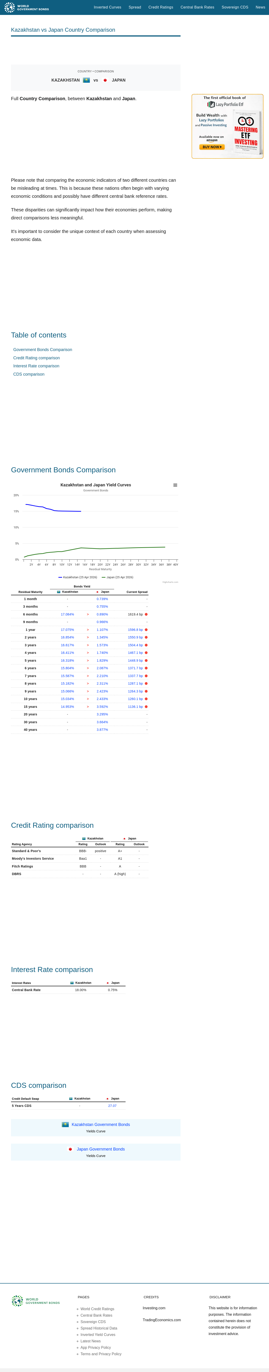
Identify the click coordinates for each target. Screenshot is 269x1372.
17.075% (67, 630)
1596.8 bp (136, 630)
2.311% (102, 683)
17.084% (67, 614)
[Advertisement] (95, 50)
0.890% (102, 614)
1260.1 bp (136, 699)
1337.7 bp (136, 676)
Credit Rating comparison (36, 358)
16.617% (67, 645)
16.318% (67, 660)
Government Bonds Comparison (42, 349)
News (260, 7)
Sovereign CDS (235, 7)
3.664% (102, 722)
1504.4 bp (136, 645)
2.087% (102, 668)
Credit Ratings (160, 7)
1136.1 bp (136, 707)
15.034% (67, 699)
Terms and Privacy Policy (101, 1354)
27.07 (112, 1106)
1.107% (102, 630)
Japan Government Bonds (101, 1149)
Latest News (91, 1341)
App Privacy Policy (96, 1347)
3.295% (102, 714)
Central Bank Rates (197, 7)
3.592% (102, 707)
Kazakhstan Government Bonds (101, 1124)
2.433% (102, 699)
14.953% (67, 707)
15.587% (67, 676)
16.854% (67, 637)
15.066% (67, 691)
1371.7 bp (136, 668)
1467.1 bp (136, 653)
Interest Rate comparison (36, 366)
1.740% (102, 653)
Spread (135, 7)
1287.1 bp (136, 683)
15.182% (67, 683)
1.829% (102, 660)
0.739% (102, 599)
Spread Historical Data (99, 1328)
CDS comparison (28, 374)
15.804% (67, 668)
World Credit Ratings (97, 1309)
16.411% (67, 653)
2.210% (102, 676)
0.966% (102, 622)
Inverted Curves (107, 7)
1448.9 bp (136, 660)
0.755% (102, 606)
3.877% (102, 729)
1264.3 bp (136, 691)
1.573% (102, 645)
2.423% (102, 691)
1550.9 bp (136, 637)
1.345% (102, 637)
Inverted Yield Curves (98, 1335)
